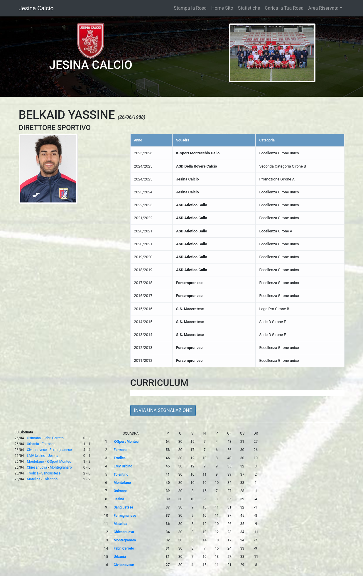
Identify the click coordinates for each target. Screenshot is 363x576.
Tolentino (50, 479)
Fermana (48, 444)
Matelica (33, 479)
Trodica (33, 473)
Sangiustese (51, 473)
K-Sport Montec (59, 462)
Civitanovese (37, 450)
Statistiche (249, 8)
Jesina (53, 456)
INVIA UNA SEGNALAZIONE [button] (163, 410)
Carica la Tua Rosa (284, 8)
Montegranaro (61, 467)
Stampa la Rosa (190, 8)
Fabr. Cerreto (53, 438)
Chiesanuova (37, 467)
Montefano (35, 462)
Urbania (33, 444)
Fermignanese (61, 450)
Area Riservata (323, 8)
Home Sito (222, 8)
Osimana (34, 438)
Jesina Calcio (36, 8)
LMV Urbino (36, 456)
